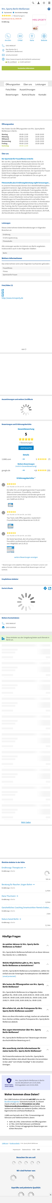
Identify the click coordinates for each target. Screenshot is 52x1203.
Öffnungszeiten (13, 84)
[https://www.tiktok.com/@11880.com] (20, 1163)
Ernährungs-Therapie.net (12, 867)
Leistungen (40, 84)
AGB (33, 1150)
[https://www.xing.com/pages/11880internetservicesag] (32, 1163)
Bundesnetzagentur (12, 1101)
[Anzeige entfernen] (50, 1194)
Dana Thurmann (9, 896)
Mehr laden (26, 822)
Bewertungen (12, 94)
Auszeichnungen (27, 89)
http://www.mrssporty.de (12, 298)
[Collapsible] (48, 945)
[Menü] (49, 2)
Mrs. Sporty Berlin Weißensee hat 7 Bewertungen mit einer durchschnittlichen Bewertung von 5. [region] (25, 1038)
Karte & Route (28, 94)
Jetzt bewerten (26, 448)
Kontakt (42, 94)
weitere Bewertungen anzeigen (26, 557)
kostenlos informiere (26, 68)
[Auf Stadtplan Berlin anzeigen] (49, 588)
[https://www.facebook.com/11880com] (14, 1163)
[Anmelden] (38, 3)
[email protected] (9, 976)
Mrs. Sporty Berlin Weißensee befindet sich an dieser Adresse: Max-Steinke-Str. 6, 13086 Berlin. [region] (26, 953)
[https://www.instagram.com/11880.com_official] (26, 1163)
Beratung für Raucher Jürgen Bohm (17, 884)
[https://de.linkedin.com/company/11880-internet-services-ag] (38, 1163)
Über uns (27, 84)
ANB (38, 1150)
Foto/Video (11, 89)
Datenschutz (26, 1150)
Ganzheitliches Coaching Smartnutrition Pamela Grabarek (26, 907)
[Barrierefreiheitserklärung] (44, 2)
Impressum (17, 1150)
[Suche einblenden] (33, 2)
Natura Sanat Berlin (10, 919)
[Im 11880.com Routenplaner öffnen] (45, 588)
